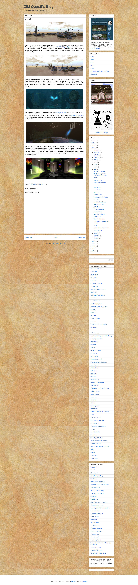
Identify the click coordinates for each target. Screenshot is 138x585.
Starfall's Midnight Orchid (77, 115)
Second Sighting (95, 525)
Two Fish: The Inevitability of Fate (100, 446)
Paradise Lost (97, 212)
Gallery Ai (96, 199)
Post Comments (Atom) (59, 243)
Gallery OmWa (98, 230)
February (96, 235)
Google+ (93, 65)
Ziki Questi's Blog (39, 7)
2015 (93, 145)
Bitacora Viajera (95, 467)
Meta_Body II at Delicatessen (99, 362)
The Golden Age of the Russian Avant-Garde (100, 174)
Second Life (94, 74)
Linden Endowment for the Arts (99, 502)
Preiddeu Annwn (95, 391)
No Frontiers (94, 371)
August (96, 159)
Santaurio (96, 192)
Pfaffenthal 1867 (95, 385)
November (97, 152)
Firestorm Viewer (95, 487)
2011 (93, 246)
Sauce (95, 225)
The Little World (95, 537)
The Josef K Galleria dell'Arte (99, 426)
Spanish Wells (97, 187)
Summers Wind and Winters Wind (100, 411)
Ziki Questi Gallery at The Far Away (100, 71)
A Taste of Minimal (99, 209)
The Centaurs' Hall (96, 417)
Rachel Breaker (95, 394)
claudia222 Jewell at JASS (98, 295)
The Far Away (94, 423)
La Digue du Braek (96, 350)
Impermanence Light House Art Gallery (101, 336)
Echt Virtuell (94, 479)
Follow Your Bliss (95, 318)
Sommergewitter (95, 406)
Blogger (85, 581)
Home (55, 237)
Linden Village (94, 356)
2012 (93, 243)
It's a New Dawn (95, 341)
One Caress (94, 376)
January (96, 238)
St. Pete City (94, 408)
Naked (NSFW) (95, 365)
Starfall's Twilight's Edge (63, 47)
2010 (93, 248)
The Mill (93, 429)
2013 (93, 241)
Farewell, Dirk (97, 216)
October (96, 154)
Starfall (95, 177)
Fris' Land (93, 321)
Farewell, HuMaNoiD (99, 214)
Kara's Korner (94, 499)
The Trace (93, 435)
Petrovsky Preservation (100, 182)
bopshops (73, 581)
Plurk (92, 62)
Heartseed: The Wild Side (101, 197)
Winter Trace (94, 458)
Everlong (93, 309)
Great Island (94, 327)
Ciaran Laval (94, 473)
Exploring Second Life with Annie (100, 484)
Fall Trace (93, 315)
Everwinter (93, 312)
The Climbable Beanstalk (97, 420)
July (95, 162)
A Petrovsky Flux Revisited (101, 227)
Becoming (96, 185)
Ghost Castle (97, 190)
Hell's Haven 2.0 (95, 333)
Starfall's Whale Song (60, 112)
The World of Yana (96, 547)
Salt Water (93, 400)
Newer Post (28, 237)
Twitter (92, 59)
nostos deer (94, 373)
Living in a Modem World (97, 505)
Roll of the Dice (98, 194)
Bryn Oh (93, 470)
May (95, 167)
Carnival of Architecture (100, 202)
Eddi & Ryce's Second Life (98, 481)
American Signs (98, 180)
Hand (92, 330)
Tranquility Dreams (96, 443)
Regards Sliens (95, 522)
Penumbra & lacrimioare (97, 382)
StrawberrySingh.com (96, 528)
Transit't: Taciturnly (99, 204)
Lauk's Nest (94, 353)
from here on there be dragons (99, 324)
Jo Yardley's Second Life (97, 493)
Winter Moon (94, 455)
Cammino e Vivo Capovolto (98, 289)
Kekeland (93, 344)
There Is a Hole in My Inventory (99, 440)
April (95, 169)
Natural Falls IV (95, 368)
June (95, 164)
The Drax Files (95, 534)
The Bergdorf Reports (97, 531)
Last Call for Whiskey (99, 171)
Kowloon (93, 347)
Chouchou (93, 292)
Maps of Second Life (96, 359)
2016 (93, 143)
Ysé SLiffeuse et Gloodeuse (98, 553)
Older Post (81, 237)
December (97, 150)
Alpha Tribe (97, 207)
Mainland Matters (95, 48)
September (97, 157)
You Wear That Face (99, 219)
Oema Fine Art (95, 516)
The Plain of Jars (95, 432)
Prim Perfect (94, 519)
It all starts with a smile (97, 339)
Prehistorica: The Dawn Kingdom (100, 388)
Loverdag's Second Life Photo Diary (100, 508)
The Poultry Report (96, 540)
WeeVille (93, 452)
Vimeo (92, 68)
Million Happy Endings (97, 513)
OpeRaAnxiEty (95, 379)
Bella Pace (93, 277)
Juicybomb (93, 496)
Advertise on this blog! (101, 132)
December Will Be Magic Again (99, 306)
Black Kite (93, 280)
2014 (93, 148)
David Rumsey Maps (96, 304)
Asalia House (94, 274)
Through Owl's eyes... (97, 550)
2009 (93, 251)
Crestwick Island (95, 301)
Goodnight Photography (97, 490)
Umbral (93, 449)
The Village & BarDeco (97, 438)
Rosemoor (93, 397)
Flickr (92, 56)
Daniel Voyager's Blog (97, 476)
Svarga (92, 414)
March (96, 233)
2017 (93, 140)
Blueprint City (94, 286)
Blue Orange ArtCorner (97, 283)
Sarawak (93, 403)
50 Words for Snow (96, 269)
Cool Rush (93, 298)
